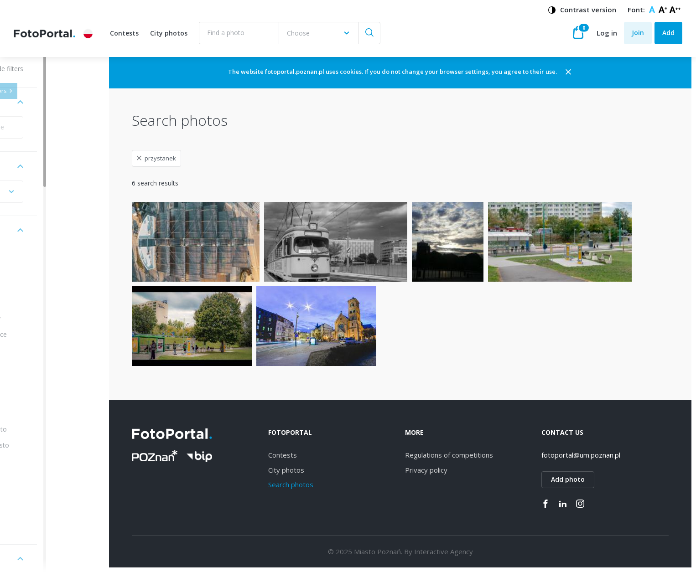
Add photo (577, 479)
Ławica (38, 492)
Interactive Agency (461, 551)
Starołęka (42, 350)
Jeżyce (37, 271)
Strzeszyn (42, 365)
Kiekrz (37, 476)
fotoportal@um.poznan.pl (590, 454)
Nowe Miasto (48, 445)
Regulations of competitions (467, 454)
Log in (607, 32)
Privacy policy (444, 469)
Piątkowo (42, 461)
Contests (124, 33)
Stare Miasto (47, 429)
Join (638, 32)
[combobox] (318, 33)
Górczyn (40, 508)
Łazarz (37, 381)
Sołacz (38, 524)
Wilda (36, 287)
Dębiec (38, 303)
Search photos (318, 484)
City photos (168, 33)
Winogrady (44, 318)
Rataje (37, 397)
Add (668, 32)
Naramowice (47, 334)
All (31, 255)
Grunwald (42, 413)
